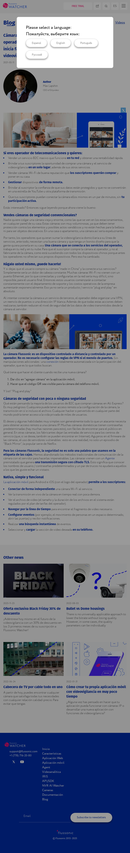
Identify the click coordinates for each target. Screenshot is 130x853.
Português (86, 43)
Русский (37, 55)
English (60, 43)
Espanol (36, 43)
